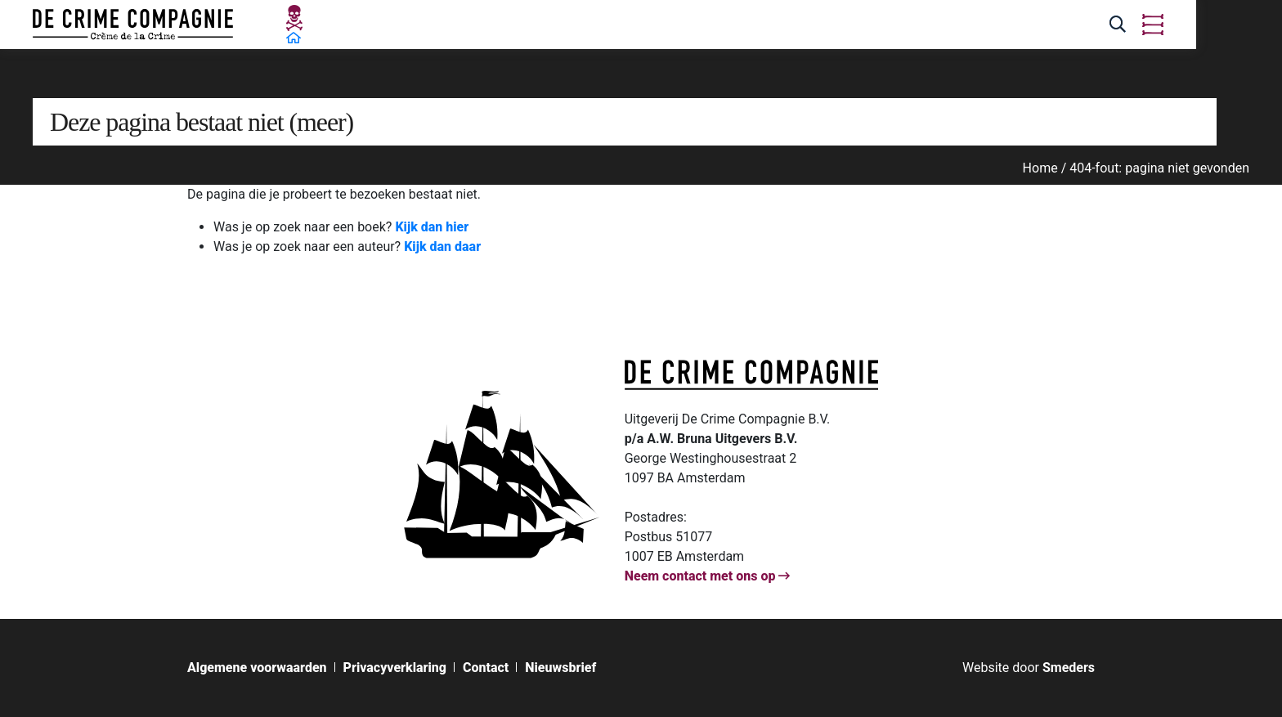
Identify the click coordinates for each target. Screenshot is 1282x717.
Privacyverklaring (394, 667)
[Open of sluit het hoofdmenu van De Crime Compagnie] (1152, 24)
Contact (486, 667)
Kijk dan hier (431, 227)
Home (1040, 168)
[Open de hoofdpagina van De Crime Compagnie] (133, 24)
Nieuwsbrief (560, 667)
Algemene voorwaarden (257, 667)
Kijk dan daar (442, 246)
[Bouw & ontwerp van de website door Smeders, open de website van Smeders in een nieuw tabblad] (1028, 667)
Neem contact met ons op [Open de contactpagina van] (708, 576)
